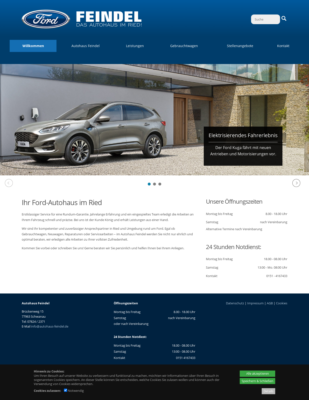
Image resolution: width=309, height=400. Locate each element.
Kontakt (283, 45)
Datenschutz (235, 303)
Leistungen (135, 45)
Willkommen (33, 45)
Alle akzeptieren (257, 373)
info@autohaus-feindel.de (49, 326)
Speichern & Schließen (257, 381)
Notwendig (74, 390)
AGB (270, 303)
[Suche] (265, 19)
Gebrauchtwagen (184, 45)
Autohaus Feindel (85, 45)
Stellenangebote (240, 45)
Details (268, 391)
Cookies (281, 303)
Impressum (255, 303)
